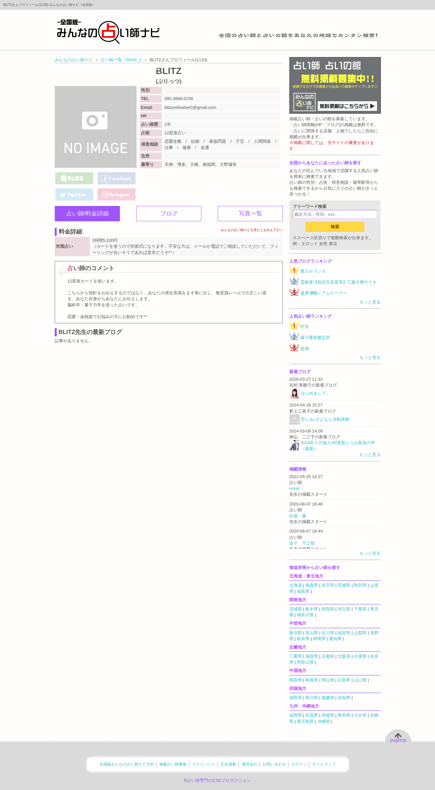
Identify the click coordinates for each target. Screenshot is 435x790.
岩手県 (328, 585)
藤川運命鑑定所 (315, 337)
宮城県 (344, 585)
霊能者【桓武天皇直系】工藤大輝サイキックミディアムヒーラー (338, 287)
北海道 (295, 585)
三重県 (295, 656)
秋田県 (360, 585)
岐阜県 (303, 638)
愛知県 (335, 638)
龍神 (304, 348)
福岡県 (295, 715)
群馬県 (328, 609)
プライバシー (203, 764)
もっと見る (370, 302)
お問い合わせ (274, 764)
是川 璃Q (309, 293)
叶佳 (304, 326)
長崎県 (328, 715)
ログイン (299, 764)
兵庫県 (360, 656)
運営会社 (249, 764)
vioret (294, 488)
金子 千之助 (302, 543)
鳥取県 (295, 680)
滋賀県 (311, 656)
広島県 (344, 680)
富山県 (311, 632)
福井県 (344, 632)
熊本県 (344, 715)
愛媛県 (328, 697)
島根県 (311, 680)
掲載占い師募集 (173, 764)
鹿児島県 (305, 721)
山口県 (360, 680)
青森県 (311, 585)
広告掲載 (228, 764)
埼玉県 (344, 609)
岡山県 (328, 680)
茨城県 (295, 609)
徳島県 (295, 697)
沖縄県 (323, 721)
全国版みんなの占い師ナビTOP (126, 764)
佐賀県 (311, 715)
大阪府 (344, 656)
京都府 (328, 656)
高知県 (344, 697)
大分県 (360, 715)
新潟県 (295, 632)
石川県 (328, 632)
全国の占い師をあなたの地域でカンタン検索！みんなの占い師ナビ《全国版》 (108, 31)
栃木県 (311, 609)
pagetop (398, 740)
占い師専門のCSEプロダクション (219, 780)
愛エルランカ (313, 271)
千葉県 (360, 609)
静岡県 (319, 638)
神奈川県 (305, 614)
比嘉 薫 (297, 515)
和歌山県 (305, 662)
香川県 (311, 697)
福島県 (303, 591)
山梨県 (360, 632)
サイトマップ (324, 764)
